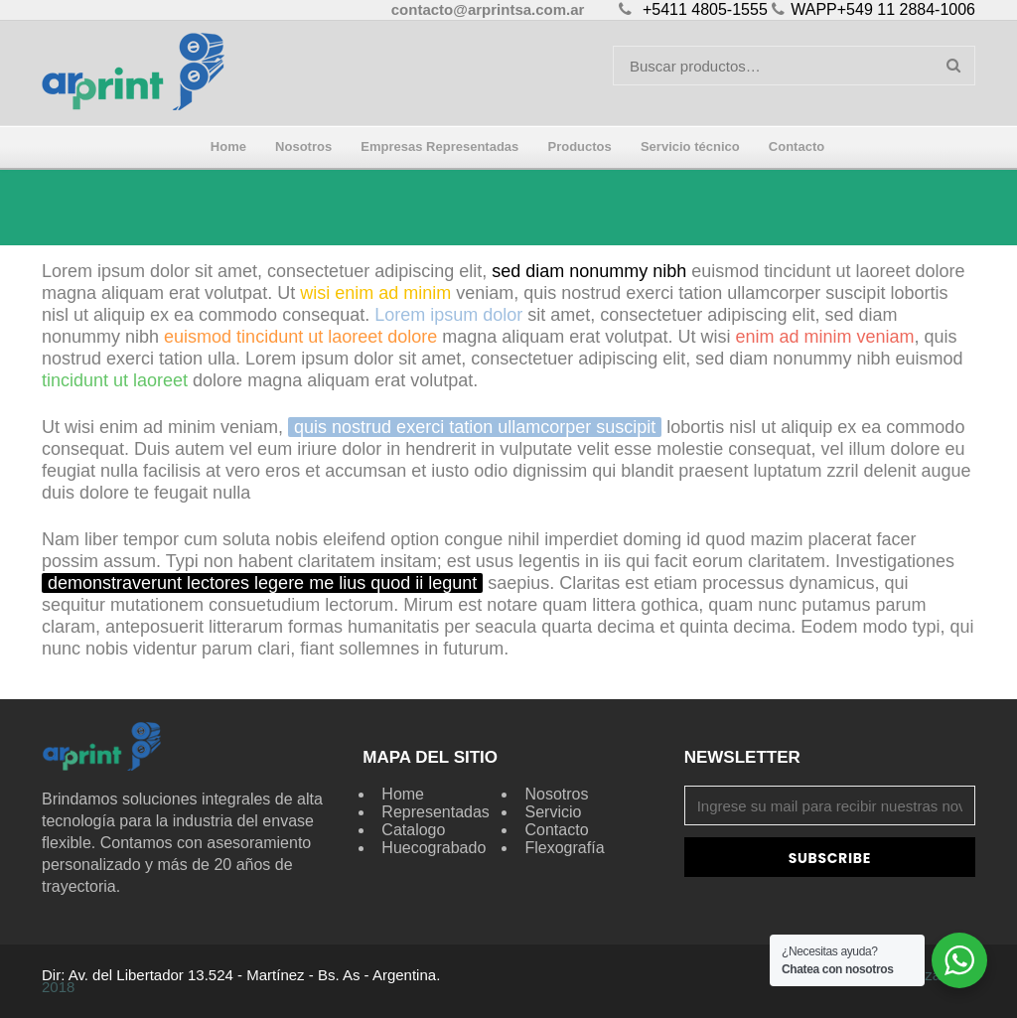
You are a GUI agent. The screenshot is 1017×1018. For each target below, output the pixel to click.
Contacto (556, 829)
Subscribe (830, 858)
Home (402, 794)
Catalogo (413, 829)
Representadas (435, 811)
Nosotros (556, 794)
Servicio (552, 811)
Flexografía (564, 847)
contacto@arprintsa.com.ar (488, 9)
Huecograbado (433, 847)
